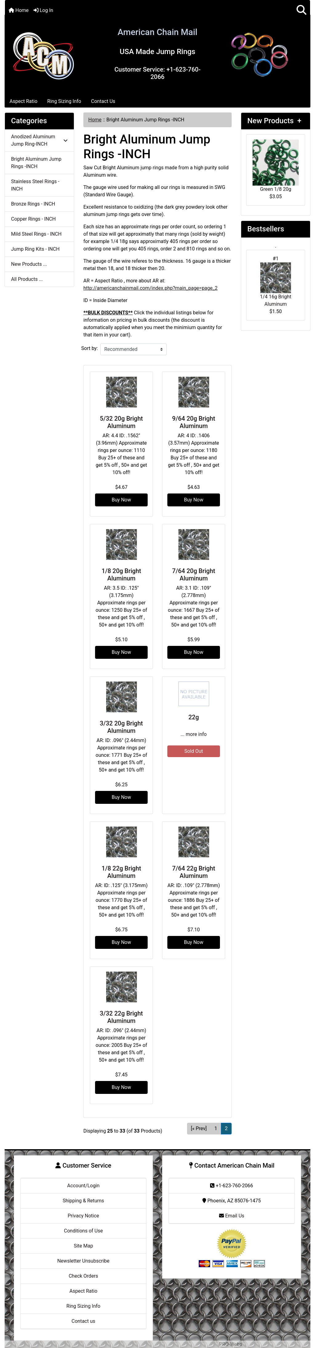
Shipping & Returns (83, 1201)
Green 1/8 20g (276, 166)
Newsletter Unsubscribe (83, 1261)
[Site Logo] (43, 54)
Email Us (231, 1216)
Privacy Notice (83, 1216)
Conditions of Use (83, 1231)
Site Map (83, 1246)
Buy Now (121, 500)
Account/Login (83, 1186)
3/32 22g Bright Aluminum (121, 1017)
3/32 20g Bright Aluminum (121, 727)
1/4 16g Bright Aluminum (275, 284)
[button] (301, 10)
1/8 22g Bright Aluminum (121, 872)
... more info (194, 734)
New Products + (274, 120)
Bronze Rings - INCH (33, 204)
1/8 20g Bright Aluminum (121, 574)
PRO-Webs (230, 1344)
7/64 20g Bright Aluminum (193, 574)
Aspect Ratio (24, 101)
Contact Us (103, 101)
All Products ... (27, 279)
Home (19, 10)
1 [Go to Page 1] (215, 1128)
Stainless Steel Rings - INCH (35, 185)
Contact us (83, 1321)
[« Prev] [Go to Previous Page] (199, 1128)
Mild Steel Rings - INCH (36, 234)
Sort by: (89, 348)
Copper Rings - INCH (33, 219)
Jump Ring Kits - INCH (35, 249)
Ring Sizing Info (64, 101)
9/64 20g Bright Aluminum (193, 422)
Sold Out (193, 751)
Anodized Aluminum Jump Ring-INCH (39, 140)
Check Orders (83, 1276)
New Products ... (29, 264)
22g (193, 717)
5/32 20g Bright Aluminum (121, 422)
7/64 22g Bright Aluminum (193, 872)
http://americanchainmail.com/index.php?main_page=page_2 (150, 288)
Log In (43, 10)
